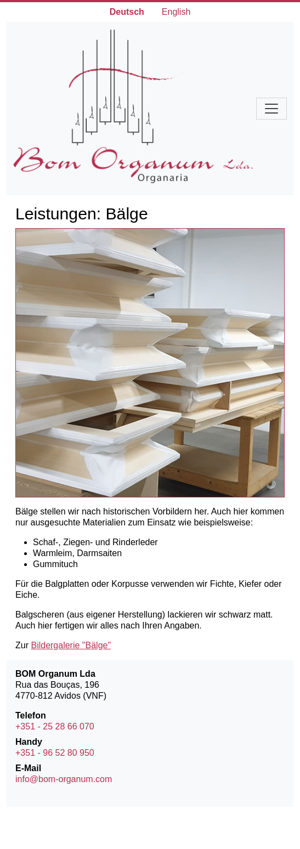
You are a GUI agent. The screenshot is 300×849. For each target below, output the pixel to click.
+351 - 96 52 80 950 (54, 752)
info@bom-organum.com (63, 779)
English (176, 11)
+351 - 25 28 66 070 (54, 726)
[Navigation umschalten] (271, 109)
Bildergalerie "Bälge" (71, 645)
